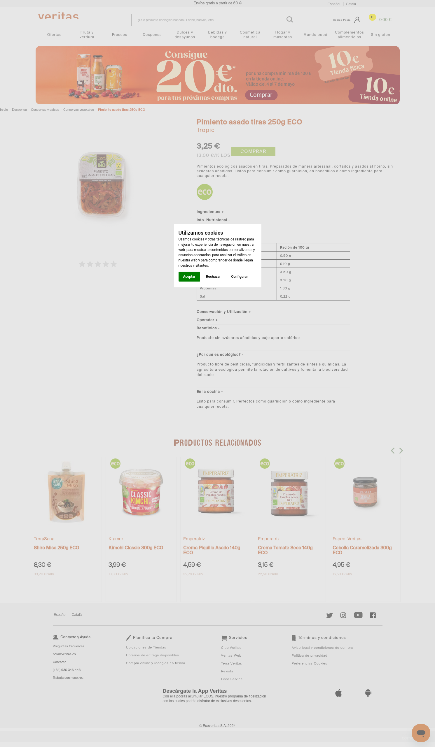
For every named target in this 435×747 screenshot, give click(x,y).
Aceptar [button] (189, 277)
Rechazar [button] (213, 277)
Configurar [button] (239, 277)
